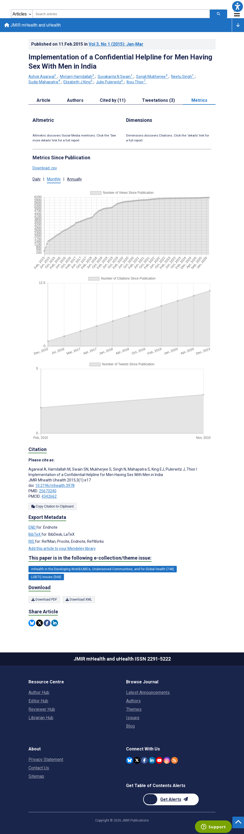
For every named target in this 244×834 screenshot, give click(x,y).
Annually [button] (74, 179)
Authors (133, 700)
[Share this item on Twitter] (39, 623)
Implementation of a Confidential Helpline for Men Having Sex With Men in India (120, 61)
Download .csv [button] (45, 168)
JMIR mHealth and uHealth (32, 25)
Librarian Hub (40, 717)
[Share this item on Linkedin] (54, 623)
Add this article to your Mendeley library (62, 549)
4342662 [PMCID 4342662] (49, 496)
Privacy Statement (45, 759)
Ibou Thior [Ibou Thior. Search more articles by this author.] (136, 82)
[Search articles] (218, 13)
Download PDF (44, 600)
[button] (237, 6)
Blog (130, 726)
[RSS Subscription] (174, 760)
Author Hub (38, 692)
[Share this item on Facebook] (47, 623)
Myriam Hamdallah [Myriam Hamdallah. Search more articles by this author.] (77, 77)
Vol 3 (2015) (116, 44)
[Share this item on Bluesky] (31, 623)
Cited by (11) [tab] (113, 100)
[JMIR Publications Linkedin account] (152, 760)
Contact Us (38, 767)
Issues (132, 717)
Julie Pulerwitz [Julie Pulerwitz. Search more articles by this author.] (110, 82)
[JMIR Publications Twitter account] (137, 760)
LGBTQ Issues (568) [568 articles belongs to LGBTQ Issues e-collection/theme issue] (46, 577)
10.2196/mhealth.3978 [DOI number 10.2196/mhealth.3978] (55, 486)
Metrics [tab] (199, 100)
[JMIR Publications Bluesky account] (129, 760)
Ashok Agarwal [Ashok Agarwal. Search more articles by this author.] (42, 77)
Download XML (79, 600)
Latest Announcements (148, 692)
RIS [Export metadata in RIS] (31, 542)
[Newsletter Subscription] (171, 799)
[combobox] (121, 13)
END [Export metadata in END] (32, 527)
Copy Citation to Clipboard (52, 507)
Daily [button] (37, 179)
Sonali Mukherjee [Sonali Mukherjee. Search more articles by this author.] (152, 77)
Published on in (87, 44)
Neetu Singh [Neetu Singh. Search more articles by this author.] (183, 77)
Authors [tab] (75, 100)
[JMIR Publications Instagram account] (166, 760)
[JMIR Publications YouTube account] (159, 760)
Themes (134, 709)
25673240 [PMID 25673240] (47, 491)
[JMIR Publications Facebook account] (144, 760)
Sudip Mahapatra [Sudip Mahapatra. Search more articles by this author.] (44, 82)
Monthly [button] (54, 179)
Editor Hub (38, 700)
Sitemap (36, 776)
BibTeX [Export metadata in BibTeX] (34, 534)
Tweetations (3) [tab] (158, 100)
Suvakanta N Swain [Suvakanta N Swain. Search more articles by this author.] (115, 77)
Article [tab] (43, 100)
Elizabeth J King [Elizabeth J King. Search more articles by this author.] (78, 82)
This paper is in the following (90, 558)
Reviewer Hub (41, 709)
